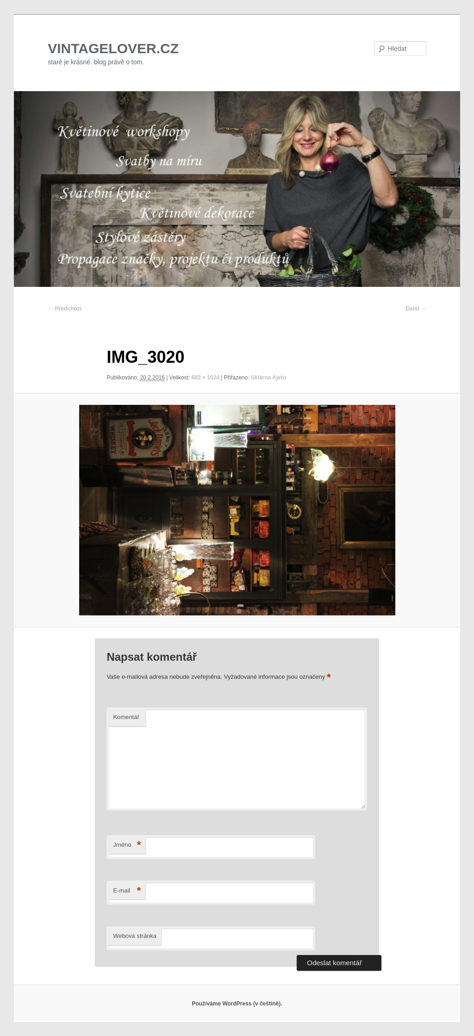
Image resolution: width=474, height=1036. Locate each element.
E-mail (127, 891)
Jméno (127, 845)
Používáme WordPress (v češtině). (237, 1003)
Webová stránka (134, 935)
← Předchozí (64, 308)
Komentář (126, 716)
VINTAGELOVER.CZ (113, 48)
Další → (416, 308)
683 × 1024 (205, 377)
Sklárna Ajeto (268, 377)
